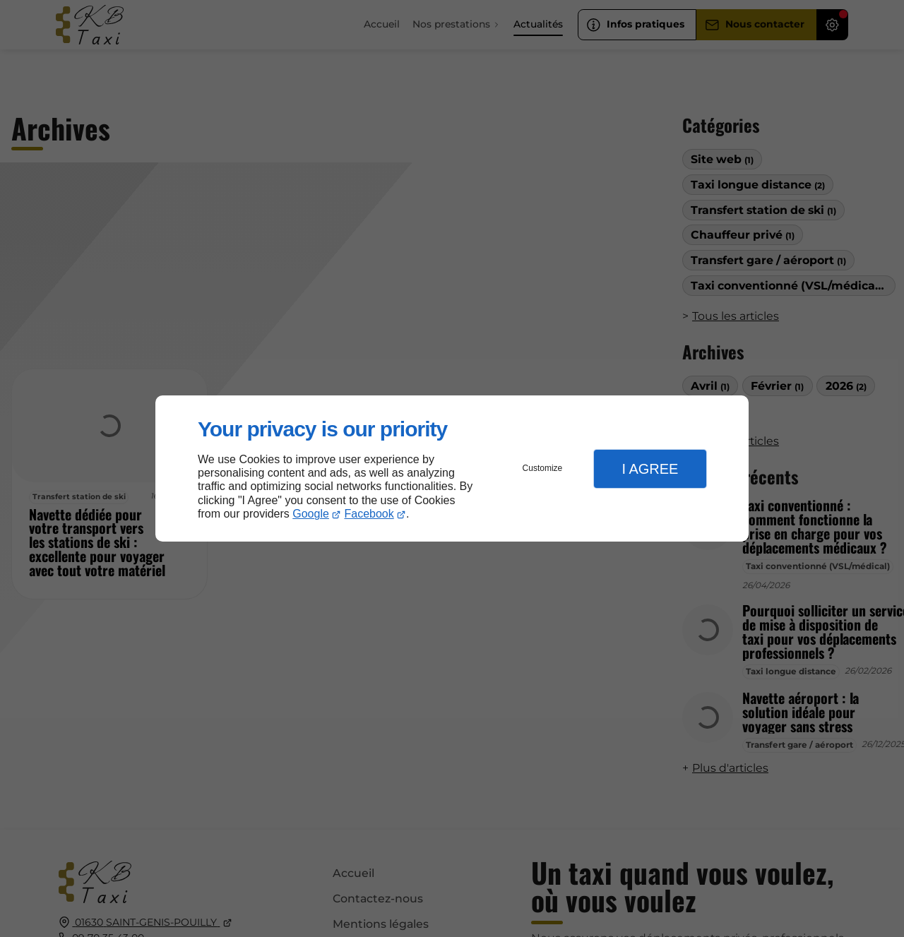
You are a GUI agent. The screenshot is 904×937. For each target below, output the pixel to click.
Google (310, 514)
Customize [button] (543, 468)
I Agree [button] (650, 469)
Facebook (369, 514)
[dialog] (452, 468)
